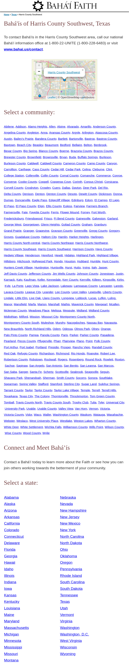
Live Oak (35, 298)
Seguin (104, 371)
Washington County (65, 414)
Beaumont (51, 145)
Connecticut (14, 536)
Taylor (29, 390)
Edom (89, 200)
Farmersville (12, 212)
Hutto (77, 267)
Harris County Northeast (58, 242)
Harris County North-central (22, 242)
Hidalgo (69, 255)
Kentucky (11, 602)
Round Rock (93, 359)
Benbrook (100, 145)
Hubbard (83, 261)
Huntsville (57, 267)
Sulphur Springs (108, 384)
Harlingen (97, 236)
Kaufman (30, 279)
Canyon (112, 163)
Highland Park (85, 255)
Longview (67, 298)
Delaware (12, 543)
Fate (25, 212)
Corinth (77, 181)
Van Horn (81, 408)
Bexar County (13, 151)
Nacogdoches (76, 322)
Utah (64, 608)
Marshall (53, 304)
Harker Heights (79, 236)
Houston (70, 261)
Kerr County (70, 279)
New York (68, 530)
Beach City (24, 145)
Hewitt (59, 255)
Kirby (120, 279)
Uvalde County (47, 408)
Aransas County (59, 132)
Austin (8, 138)
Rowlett (108, 359)
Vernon (93, 408)
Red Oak (10, 353)
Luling (111, 298)
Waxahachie (115, 414)
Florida (9, 549)
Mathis (65, 304)
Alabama (11, 497)
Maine (9, 615)
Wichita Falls (53, 427)
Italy (94, 267)
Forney (85, 212)
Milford (23, 316)
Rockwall (50, 359)
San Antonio (54, 365)
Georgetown (31, 224)
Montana (11, 660)
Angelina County (15, 132)
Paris (64, 335)
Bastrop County (106, 138)
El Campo (100, 200)
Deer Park (89, 187)
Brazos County (103, 151)
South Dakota (71, 589)
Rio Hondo (78, 353)
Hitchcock (23, 261)
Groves (9, 236)
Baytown (9, 145)
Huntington (41, 267)
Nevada (66, 504)
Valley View (65, 408)
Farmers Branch (97, 206)
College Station (14, 175)
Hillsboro (9, 261)
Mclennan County (15, 310)
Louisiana (12, 608)
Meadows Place (38, 310)
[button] (64, 80)
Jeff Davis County (15, 273)
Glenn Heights (50, 224)
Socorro (81, 377)
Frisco (48, 218)
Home (6, 15)
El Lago (114, 200)
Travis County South (57, 402)
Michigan (11, 634)
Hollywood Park (42, 261)
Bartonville (76, 138)
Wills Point (96, 427)
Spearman (11, 384)
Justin (119, 273)
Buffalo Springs (88, 157)
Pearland (10, 341)
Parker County (89, 335)
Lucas (92, 298)
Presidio (53, 347)
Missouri (11, 654)
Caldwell (33, 163)
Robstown (35, 359)
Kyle (7, 285)
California (12, 523)
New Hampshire (73, 510)
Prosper (66, 347)
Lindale (9, 298)
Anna (43, 132)
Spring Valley (27, 384)
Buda (72, 157)
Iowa (8, 589)
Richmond (62, 353)
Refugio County (27, 353)
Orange (106, 328)
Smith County (65, 377)
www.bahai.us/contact (23, 49)
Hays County (103, 249)
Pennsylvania (71, 569)
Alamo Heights (37, 126)
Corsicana (111, 181)
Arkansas (12, 517)
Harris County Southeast (20, 249)
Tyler (101, 402)
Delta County (12, 194)
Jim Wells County (63, 273)
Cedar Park (73, 169)
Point (89, 341)
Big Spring (30, 151)
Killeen (96, 279)
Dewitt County (88, 194)
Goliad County (70, 224)
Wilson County (114, 427)
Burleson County (15, 163)
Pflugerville (44, 341)
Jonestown (107, 273)
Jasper (102, 267)
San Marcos (106, 365)
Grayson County (61, 230)
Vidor (28, 414)
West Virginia (71, 641)
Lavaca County (13, 292)
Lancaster (105, 285)
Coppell (44, 181)
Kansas (10, 595)
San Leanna (88, 365)
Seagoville (91, 371)
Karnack (9, 279)
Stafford (43, 384)
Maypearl (101, 304)
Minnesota (12, 641)
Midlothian (10, 316)
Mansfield (20, 304)
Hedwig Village (13, 255)
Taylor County (43, 390)
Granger (28, 230)
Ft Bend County (64, 218)
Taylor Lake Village (66, 390)
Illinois (9, 576)
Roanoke (93, 353)
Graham (87, 224)
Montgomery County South (21, 322)
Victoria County (14, 414)
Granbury (100, 224)
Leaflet (51, 97)
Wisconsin (68, 647)
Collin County (49, 175)
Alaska (9, 504)
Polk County (102, 341)
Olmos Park (82, 328)
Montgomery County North (77, 316)
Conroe (117, 175)
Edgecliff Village (59, 200)
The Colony (41, 396)
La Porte (17, 285)
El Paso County (26, 206)
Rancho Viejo (81, 347)
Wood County (32, 433)
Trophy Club (80, 402)
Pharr (57, 341)
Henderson (32, 255)
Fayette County (39, 212)
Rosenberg (76, 359)
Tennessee (69, 595)
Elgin (41, 206)
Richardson (46, 353)
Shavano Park (13, 377)
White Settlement (31, 427)
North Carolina (72, 536)
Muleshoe (47, 322)
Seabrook (76, 371)
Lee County (62, 292)
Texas (14, 15)
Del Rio (103, 187)
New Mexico (70, 523)
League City (33, 292)
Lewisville (94, 292)
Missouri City (49, 316)
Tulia (93, 402)
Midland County (99, 310)
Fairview (79, 206)
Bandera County (45, 138)
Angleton (33, 132)
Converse (10, 181)
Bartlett (62, 138)
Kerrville (85, 279)
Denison (27, 194)
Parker (74, 335)
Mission (35, 316)
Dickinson (105, 194)
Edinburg (77, 200)
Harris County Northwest (91, 242)
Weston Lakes (83, 420)
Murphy (60, 322)
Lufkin (102, 298)
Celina (86, 169)
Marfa (32, 304)
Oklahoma (68, 556)
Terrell (96, 390)
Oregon (66, 562)
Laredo (118, 285)
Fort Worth (98, 212)
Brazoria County (81, 151)
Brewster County (15, 157)
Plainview (68, 341)
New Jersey (69, 517)
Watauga (99, 414)
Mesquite (69, 310)
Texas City (26, 396)
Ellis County (54, 206)
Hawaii (9, 562)
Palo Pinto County (16, 335)
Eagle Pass (39, 200)
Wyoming (68, 654)
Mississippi (13, 647)
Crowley (45, 187)
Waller (47, 414)
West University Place (43, 420)
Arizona (10, 510)
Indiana (10, 582)
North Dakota (71, 543)
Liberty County (112, 292)
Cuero (56, 187)
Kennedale (53, 279)
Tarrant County (13, 390)
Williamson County (75, 427)
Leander (47, 292)
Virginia (66, 621)
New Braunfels (13, 328)
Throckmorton (79, 396)
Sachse (10, 365)
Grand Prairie (13, 230)
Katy (19, 279)
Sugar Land (88, 384)
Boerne (64, 151)
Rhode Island (71, 576)
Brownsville (50, 157)
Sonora (93, 377)
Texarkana (11, 396)
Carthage (24, 169)
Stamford (56, 384)
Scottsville (62, 371)
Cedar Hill (57, 169)
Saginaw (22, 365)
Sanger (23, 371)
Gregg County (98, 230)
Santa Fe (36, 371)
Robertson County (16, 359)
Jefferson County (40, 273)
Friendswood (33, 218)
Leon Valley (79, 292)
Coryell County (13, 187)
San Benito (71, 365)
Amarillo (86, 126)
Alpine (61, 126)
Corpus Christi (93, 181)
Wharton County (105, 420)
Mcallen (114, 304)
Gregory (114, 230)
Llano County (51, 298)
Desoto (72, 194)
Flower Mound (69, 212)
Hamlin (62, 236)
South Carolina (72, 582)
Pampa (34, 335)
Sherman (49, 377)
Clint (109, 169)
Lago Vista (32, 285)
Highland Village (107, 255)
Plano (80, 341)
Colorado (11, 530)
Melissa (56, 310)
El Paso (9, 206)
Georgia (10, 556)
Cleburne (98, 169)
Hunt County (110, 261)
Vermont (67, 615)
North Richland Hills (38, 328)
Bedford (65, 145)
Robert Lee (107, 353)
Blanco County (48, 151)
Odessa (67, 328)
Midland (82, 310)
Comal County (69, 175)
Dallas (66, 187)
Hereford (47, 255)
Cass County (40, 169)
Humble (95, 261)
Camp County (96, 163)
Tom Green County (102, 396)
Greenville (80, 230)
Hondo (58, 261)
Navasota (110, 322)
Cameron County (74, 163)
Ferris (54, 212)
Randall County (102, 347)
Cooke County (27, 181)
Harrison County (83, 249)
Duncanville (22, 200)
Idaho (8, 569)
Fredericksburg (14, 218)
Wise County (13, 433)
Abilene (9, 126)
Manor (8, 304)
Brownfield (34, 157)
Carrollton (10, 169)
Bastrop (90, 138)
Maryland (11, 621)
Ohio (64, 549)
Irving (86, 267)
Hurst (68, 267)
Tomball (9, 402)
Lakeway (66, 285)
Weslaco (22, 420)
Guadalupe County (27, 236)
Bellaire (77, 145)
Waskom (85, 414)
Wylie (46, 433)
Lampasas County (86, 285)
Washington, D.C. (74, 634)
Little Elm (21, 298)
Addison (20, 126)
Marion (41, 304)
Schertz (48, 371)
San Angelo (37, 365)
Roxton (119, 359)
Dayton (76, 187)
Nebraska (68, 497)
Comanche (87, 175)
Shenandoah (32, 377)
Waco (37, 414)
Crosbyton (31, 187)
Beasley (38, 145)
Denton (40, 194)
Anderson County (104, 126)
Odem (57, 328)
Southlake (105, 377)
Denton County (56, 194)
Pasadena (107, 335)
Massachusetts (16, 628)
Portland (40, 347)
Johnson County (87, 273)
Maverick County (82, 304)
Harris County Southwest (64, 72)
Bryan (63, 157)
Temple (85, 390)
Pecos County (26, 341)
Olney (95, 328)
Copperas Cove (60, 181)
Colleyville (32, 175)
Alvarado (73, 126)
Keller (41, 279)
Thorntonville (59, 396)
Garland (112, 218)
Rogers (62, 359)
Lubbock (81, 298)
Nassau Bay (95, 322)
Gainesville (83, 218)
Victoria (105, 408)
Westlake (66, 420)
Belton (88, 145)
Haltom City (49, 236)
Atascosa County (106, 132)
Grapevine (42, 230)
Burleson (105, 157)
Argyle (76, 132)
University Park (15, 408)
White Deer (11, 427)
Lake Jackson (50, 285)
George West (12, 224)
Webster (9, 420)
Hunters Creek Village (18, 267)
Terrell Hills (108, 390)
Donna (117, 194)
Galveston (99, 218)
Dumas (8, 200)
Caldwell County (51, 163)
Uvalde (31, 408)
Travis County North (29, 402)
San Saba (10, 371)
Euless (67, 206)
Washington (70, 628)
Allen (52, 126)
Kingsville (109, 279)
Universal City (115, 402)
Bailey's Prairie (23, 138)
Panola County (50, 335)
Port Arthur (11, 347)
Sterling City (72, 384)
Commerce (103, 175)
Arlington (88, 132)
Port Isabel (27, 347)
